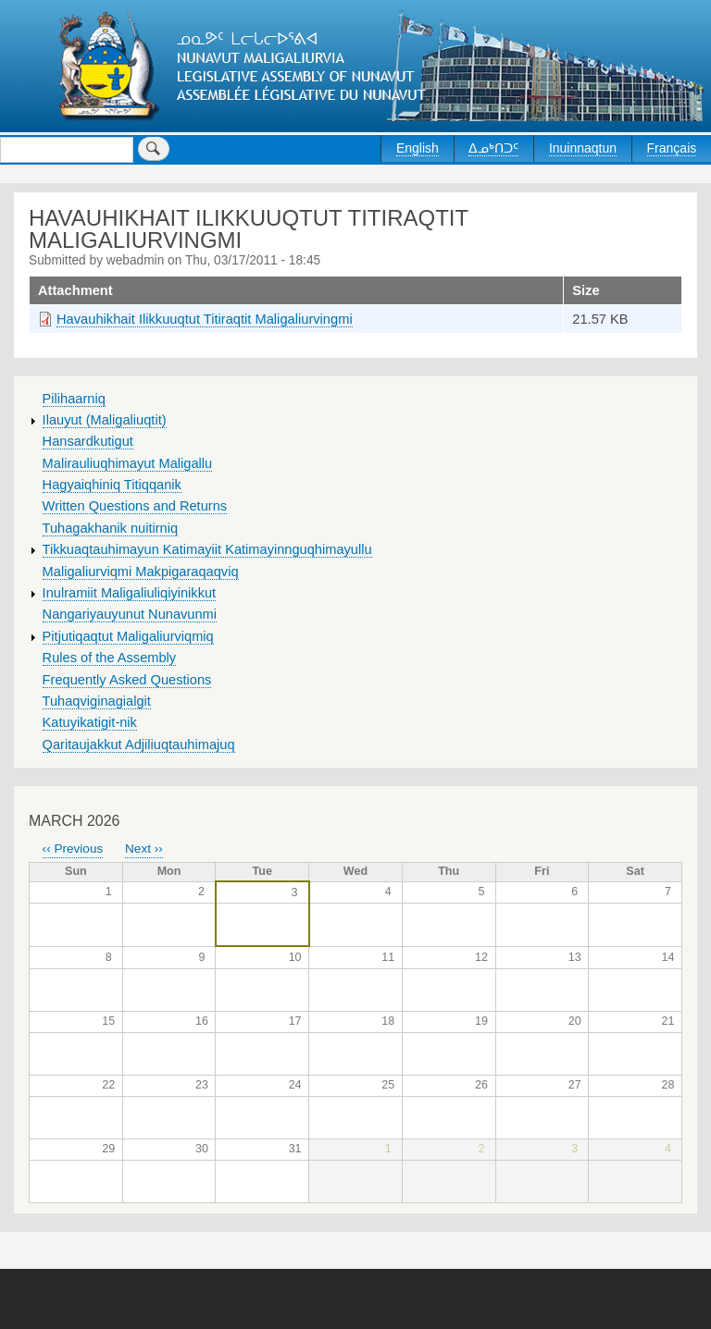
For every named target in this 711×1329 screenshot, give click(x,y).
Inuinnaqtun (583, 148)
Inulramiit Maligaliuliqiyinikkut (130, 592)
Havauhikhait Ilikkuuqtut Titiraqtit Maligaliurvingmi (204, 319)
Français (672, 148)
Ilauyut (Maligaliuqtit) (105, 419)
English (417, 148)
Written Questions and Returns (135, 505)
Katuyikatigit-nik (90, 722)
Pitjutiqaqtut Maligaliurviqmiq (128, 636)
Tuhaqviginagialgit (97, 701)
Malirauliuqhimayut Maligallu (128, 463)
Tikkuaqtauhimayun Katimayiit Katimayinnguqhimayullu (207, 549)
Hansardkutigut (88, 441)
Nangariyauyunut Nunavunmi (130, 614)
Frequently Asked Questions (127, 679)
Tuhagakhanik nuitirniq (110, 528)
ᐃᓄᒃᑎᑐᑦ (493, 148)
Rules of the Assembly (110, 657)
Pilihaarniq (74, 398)
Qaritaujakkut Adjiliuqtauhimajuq (139, 744)
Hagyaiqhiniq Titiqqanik (112, 484)
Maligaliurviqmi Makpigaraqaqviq (141, 571)
